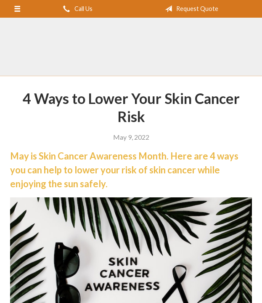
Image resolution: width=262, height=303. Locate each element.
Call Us (76, 8)
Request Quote (189, 8)
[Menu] (17, 8)
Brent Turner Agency (131, 47)
